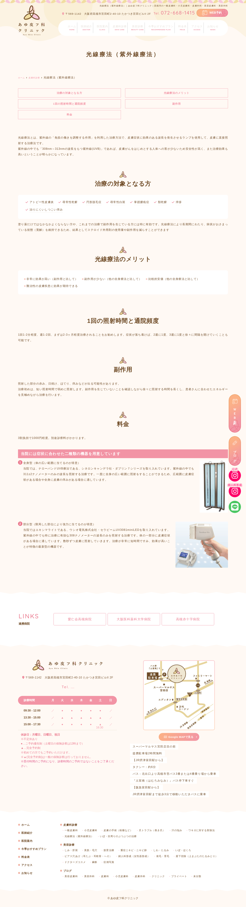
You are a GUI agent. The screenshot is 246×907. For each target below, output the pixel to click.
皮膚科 (106, 877)
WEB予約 (215, 12)
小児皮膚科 (91, 831)
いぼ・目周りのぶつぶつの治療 (120, 837)
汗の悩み (180, 831)
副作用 (176, 104)
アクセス (198, 27)
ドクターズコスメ (75, 863)
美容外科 (90, 877)
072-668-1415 (68, 687)
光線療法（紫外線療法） (80, 837)
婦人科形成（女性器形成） (136, 857)
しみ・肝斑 (71, 851)
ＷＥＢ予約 (235, 413)
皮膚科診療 (119, 27)
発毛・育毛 (166, 857)
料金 (69, 115)
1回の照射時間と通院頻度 (71, 104)
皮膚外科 (141, 877)
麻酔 (95, 863)
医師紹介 (85, 27)
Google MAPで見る (179, 737)
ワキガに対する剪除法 (205, 831)
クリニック (160, 877)
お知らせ (214, 27)
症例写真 (110, 863)
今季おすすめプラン (161, 27)
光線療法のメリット (176, 93)
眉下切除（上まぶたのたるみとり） (201, 857)
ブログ (235, 454)
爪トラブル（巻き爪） (154, 831)
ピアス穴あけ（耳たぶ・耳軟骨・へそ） (89, 857)
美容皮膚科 (71, 877)
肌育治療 (110, 851)
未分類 (200, 877)
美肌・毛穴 (91, 851)
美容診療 (137, 27)
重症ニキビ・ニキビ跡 (135, 851)
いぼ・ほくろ (186, 851)
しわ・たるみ (164, 851)
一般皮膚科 (71, 831)
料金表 (183, 27)
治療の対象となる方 (71, 93)
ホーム (70, 27)
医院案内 (101, 27)
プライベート (182, 877)
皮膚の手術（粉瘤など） (120, 831)
